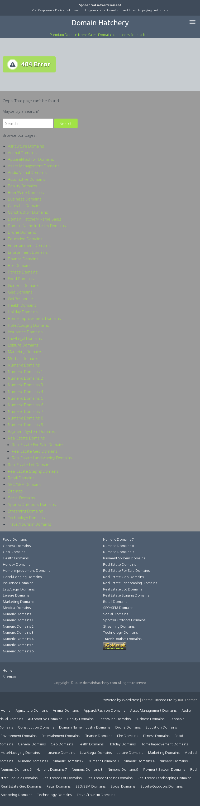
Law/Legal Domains (25, 338)
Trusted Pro (163, 700)
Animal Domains (22, 152)
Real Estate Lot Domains (29, 464)
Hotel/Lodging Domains (28, 325)
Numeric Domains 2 (25, 378)
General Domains (23, 285)
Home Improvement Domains (34, 318)
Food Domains (21, 278)
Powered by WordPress (120, 700)
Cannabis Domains (24, 205)
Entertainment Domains (29, 245)
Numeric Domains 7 (25, 411)
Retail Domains (21, 477)
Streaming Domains (25, 511)
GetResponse (20, 298)
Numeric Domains (24, 365)
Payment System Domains (31, 431)
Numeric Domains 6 (25, 404)
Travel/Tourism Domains (29, 524)
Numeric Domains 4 (25, 391)
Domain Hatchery (100, 22)
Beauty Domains (22, 185)
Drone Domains (22, 232)
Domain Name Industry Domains (37, 225)
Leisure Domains (23, 345)
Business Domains (24, 199)
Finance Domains (23, 258)
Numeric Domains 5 (25, 398)
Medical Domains (23, 358)
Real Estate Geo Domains (35, 451)
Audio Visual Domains (27, 172)
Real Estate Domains (26, 438)
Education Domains (25, 238)
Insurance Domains (25, 331)
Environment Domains (28, 252)
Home (7, 671)
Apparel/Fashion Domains (31, 159)
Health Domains (22, 305)
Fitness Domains (23, 272)
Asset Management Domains (34, 165)
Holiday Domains (23, 311)
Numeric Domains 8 (25, 418)
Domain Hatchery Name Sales (34, 219)
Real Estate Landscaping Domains (42, 457)
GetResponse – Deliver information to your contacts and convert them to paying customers (100, 10)
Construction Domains (28, 212)
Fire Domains (19, 265)
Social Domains (21, 497)
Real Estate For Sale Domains (38, 444)
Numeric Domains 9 (25, 424)
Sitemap (15, 491)
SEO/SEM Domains (24, 484)
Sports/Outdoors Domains (32, 504)
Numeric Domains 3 (25, 384)
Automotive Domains (26, 179)
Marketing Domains (25, 351)
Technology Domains (26, 517)
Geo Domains (20, 292)
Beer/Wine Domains (26, 192)
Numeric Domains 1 (25, 371)
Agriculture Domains (26, 146)
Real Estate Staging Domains (33, 471)
